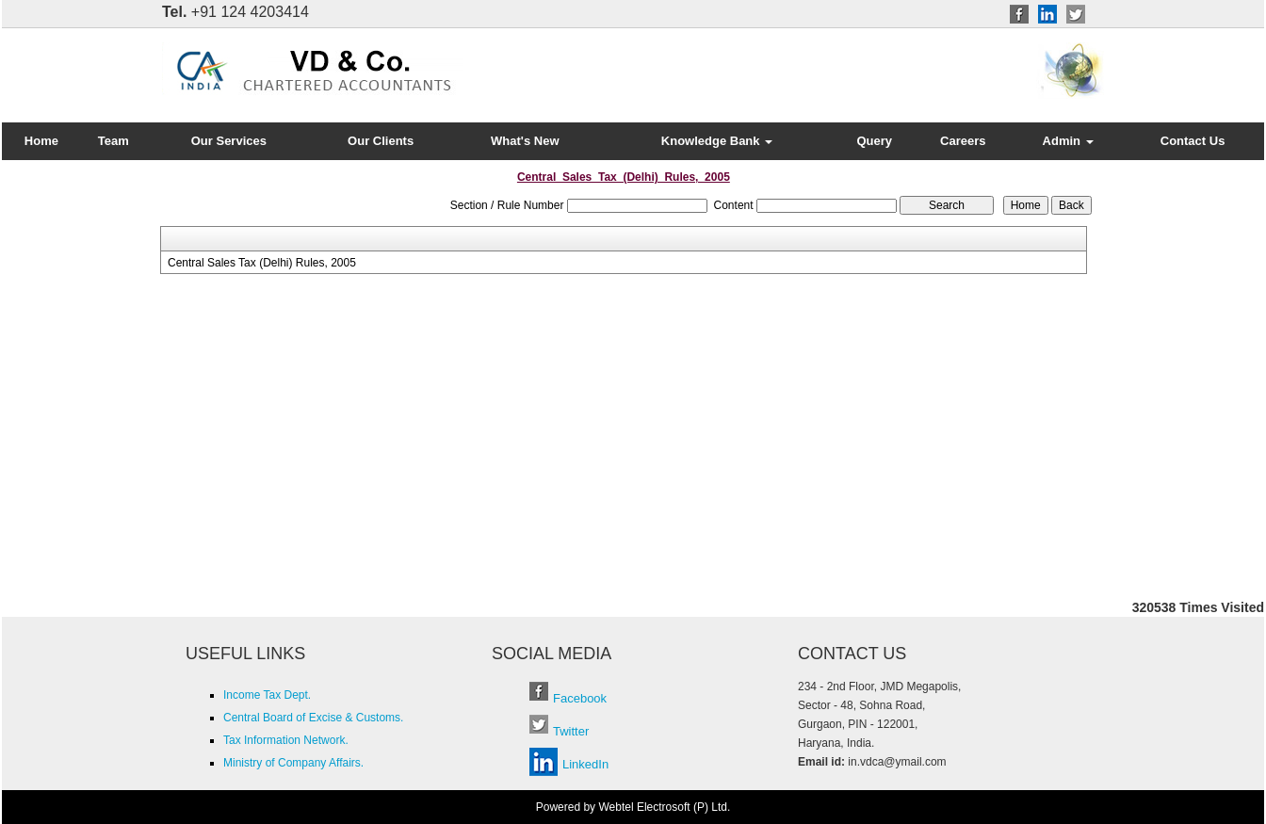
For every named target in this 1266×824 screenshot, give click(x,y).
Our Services (229, 141)
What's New (525, 141)
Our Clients (381, 141)
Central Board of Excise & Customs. (313, 717)
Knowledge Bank (716, 141)
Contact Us (1192, 141)
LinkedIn (585, 764)
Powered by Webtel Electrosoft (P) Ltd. (633, 807)
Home (41, 141)
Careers (962, 141)
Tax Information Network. (286, 740)
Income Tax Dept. (267, 695)
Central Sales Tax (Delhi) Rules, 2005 (262, 262)
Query (874, 141)
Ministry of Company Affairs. (293, 762)
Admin (1068, 141)
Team (113, 141)
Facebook (580, 698)
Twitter (571, 731)
